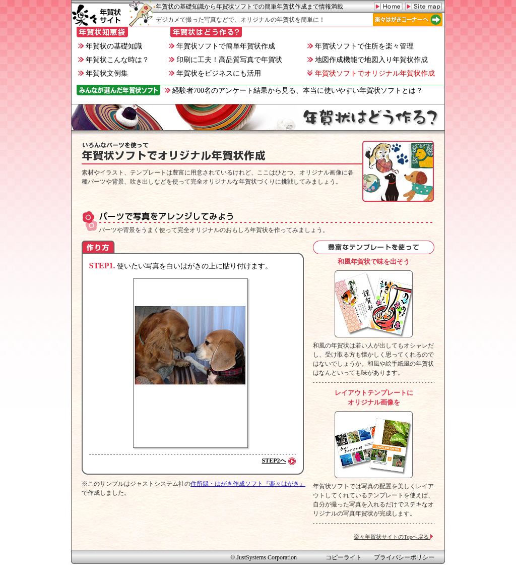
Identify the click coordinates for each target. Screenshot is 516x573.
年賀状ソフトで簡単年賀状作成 (222, 46)
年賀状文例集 (103, 73)
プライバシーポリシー (404, 557)
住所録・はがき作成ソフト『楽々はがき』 (247, 483)
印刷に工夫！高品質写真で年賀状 (225, 60)
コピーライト (344, 557)
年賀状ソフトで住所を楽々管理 (360, 46)
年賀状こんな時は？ (113, 60)
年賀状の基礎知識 (110, 46)
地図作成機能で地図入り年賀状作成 (367, 60)
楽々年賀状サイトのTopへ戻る (394, 537)
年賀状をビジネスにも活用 (215, 73)
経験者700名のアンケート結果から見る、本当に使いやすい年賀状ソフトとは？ (294, 90)
